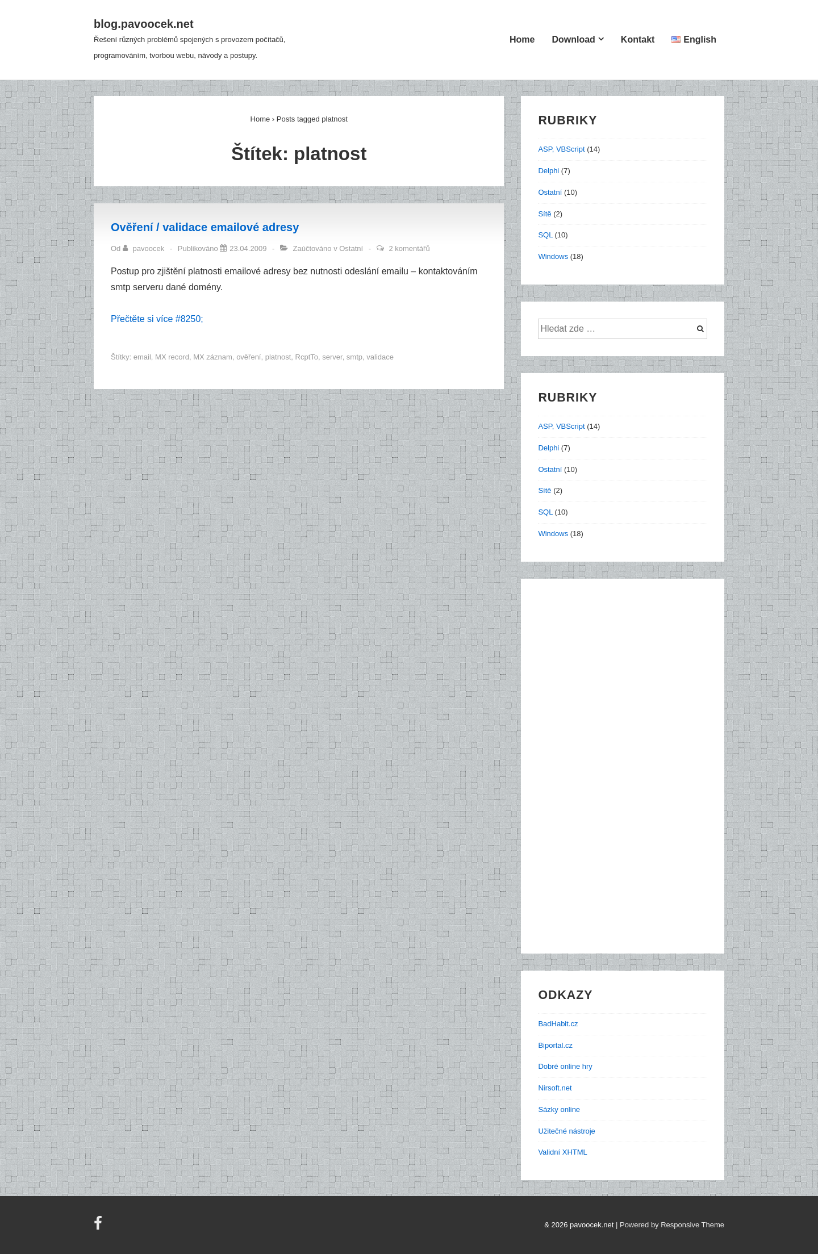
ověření (248, 357)
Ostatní (351, 248)
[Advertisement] (628, 771)
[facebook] (99, 1227)
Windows (553, 256)
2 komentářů (409, 248)
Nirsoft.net (554, 1088)
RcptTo (306, 357)
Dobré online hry (565, 1066)
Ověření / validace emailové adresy (205, 227)
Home (522, 39)
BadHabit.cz (558, 1023)
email (142, 357)
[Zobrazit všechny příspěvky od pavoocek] (144, 248)
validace (380, 357)
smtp (354, 357)
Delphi (548, 170)
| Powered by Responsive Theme (670, 1224)
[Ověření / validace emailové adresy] (247, 248)
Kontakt (638, 39)
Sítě (544, 214)
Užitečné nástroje (566, 1131)
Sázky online (559, 1109)
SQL (545, 235)
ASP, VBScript (561, 149)
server (332, 357)
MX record (172, 357)
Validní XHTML (562, 1152)
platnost (278, 357)
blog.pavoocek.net (144, 24)
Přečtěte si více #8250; (157, 319)
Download (573, 39)
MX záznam (212, 357)
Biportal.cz (555, 1045)
